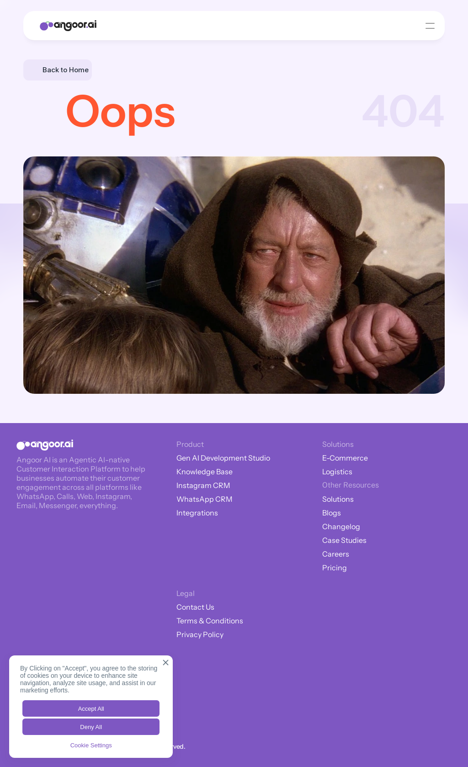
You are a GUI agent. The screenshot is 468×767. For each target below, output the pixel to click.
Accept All (91, 708)
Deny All (91, 727)
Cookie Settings (91, 745)
